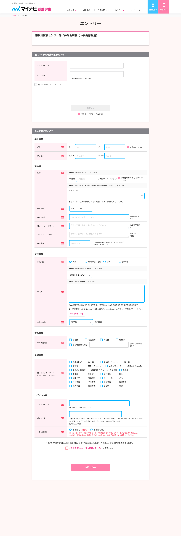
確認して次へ (90, 467)
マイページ (135, 10)
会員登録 (153, 9)
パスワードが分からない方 (92, 114)
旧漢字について (136, 147)
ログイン (163, 9)
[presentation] (91, 95)
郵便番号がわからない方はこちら (132, 179)
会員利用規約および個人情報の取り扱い (85, 448)
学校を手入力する (77, 314)
